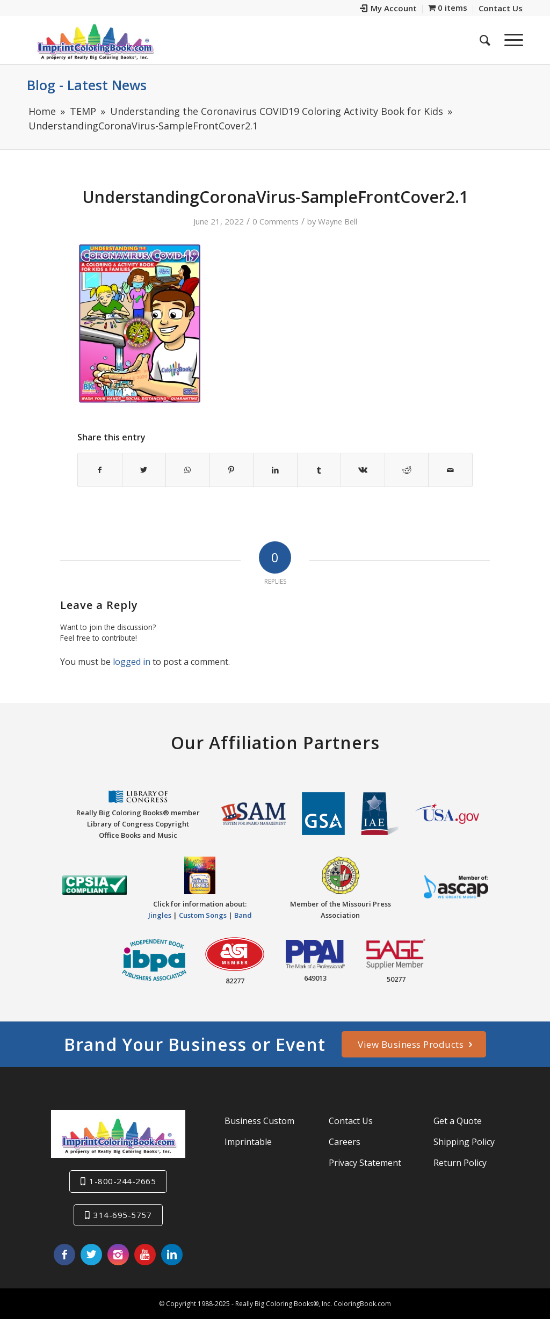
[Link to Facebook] (64, 1254)
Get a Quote (457, 1121)
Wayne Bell (337, 221)
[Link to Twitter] (91, 1254)
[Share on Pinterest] (232, 470)
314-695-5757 (122, 1214)
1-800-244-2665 (122, 1181)
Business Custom (259, 1121)
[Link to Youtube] (145, 1254)
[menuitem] (388, 9)
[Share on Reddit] (407, 470)
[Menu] (510, 40)
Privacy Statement (365, 1163)
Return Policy (460, 1163)
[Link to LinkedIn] (172, 1254)
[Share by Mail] (450, 470)
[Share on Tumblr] (319, 470)
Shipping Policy (464, 1142)
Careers (344, 1142)
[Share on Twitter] (144, 470)
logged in (131, 662)
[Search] (485, 40)
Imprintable (248, 1142)
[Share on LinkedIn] (275, 470)
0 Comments (275, 221)
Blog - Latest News (87, 85)
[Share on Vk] (363, 470)
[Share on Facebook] (100, 470)
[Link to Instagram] (118, 1254)
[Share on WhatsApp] (187, 470)
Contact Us (351, 1121)
